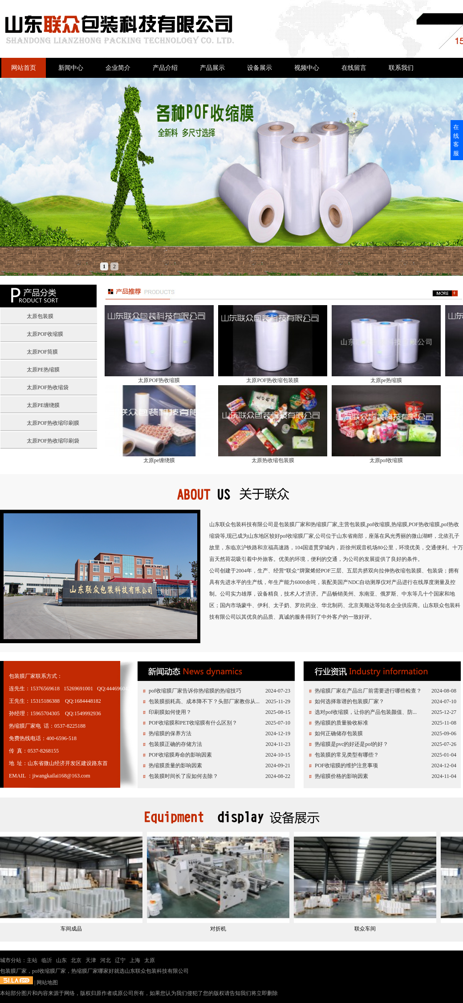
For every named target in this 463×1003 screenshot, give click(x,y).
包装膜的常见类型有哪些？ (347, 755)
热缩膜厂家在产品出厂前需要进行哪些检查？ (368, 691)
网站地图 (47, 982)
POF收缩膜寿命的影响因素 (180, 755)
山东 (61, 960)
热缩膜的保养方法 (170, 733)
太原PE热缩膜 (43, 370)
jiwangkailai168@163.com (61, 776)
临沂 (46, 960)
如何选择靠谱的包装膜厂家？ (349, 701)
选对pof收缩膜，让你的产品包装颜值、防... (366, 712)
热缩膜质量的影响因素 (175, 765)
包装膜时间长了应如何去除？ (183, 776)
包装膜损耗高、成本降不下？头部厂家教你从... (204, 701)
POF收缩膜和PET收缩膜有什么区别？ (193, 723)
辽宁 (120, 960)
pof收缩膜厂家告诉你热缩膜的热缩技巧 (195, 691)
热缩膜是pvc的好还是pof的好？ (351, 744)
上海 (135, 960)
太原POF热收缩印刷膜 (53, 423)
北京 (76, 960)
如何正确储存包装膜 (339, 733)
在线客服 (456, 140)
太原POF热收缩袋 (48, 387)
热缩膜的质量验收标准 (341, 723)
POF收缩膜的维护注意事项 (346, 765)
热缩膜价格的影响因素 (341, 776)
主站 (32, 960)
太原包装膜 (40, 316)
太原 (149, 960)
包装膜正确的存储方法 (175, 744)
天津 (90, 960)
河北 (105, 960)
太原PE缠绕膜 (43, 405)
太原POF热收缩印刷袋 (53, 441)
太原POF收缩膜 (45, 334)
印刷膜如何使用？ (170, 712)
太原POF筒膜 (42, 352)
